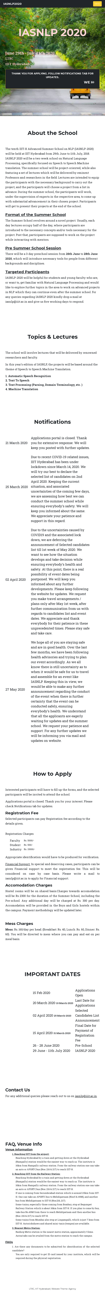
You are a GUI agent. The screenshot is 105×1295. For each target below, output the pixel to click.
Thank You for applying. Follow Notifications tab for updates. (55, 78)
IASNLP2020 (12, 3)
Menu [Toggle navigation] (97, 4)
